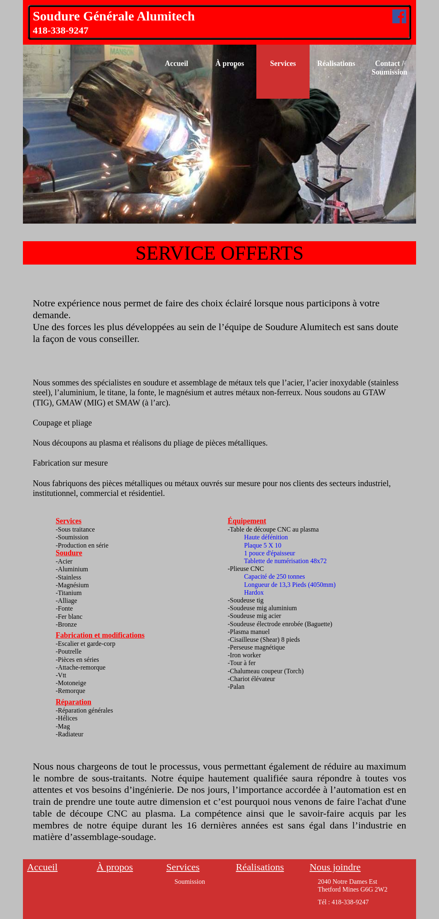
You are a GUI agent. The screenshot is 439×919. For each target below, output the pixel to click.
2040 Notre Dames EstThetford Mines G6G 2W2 (352, 885)
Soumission (189, 881)
